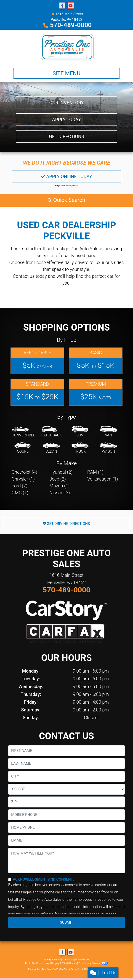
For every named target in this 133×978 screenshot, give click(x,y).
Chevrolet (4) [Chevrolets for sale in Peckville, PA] (24, 472)
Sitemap (72, 963)
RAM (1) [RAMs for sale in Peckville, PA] (95, 472)
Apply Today (66, 119)
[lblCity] (66, 776)
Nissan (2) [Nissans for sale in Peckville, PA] (59, 492)
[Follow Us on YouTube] (70, 5)
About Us (56, 959)
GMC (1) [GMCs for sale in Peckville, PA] (20, 492)
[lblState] (66, 789)
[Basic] (95, 360)
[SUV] (80, 432)
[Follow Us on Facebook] (62, 5)
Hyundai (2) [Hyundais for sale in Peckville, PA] (60, 472)
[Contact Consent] (9, 879)
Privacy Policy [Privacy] (82, 959)
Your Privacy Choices (93, 963)
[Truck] (80, 448)
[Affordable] (37, 360)
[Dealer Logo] (66, 47)
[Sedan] (51, 448)
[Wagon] (108, 448)
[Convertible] (23, 432)
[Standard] (37, 392)
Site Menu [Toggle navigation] (66, 73)
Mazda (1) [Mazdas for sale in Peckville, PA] (59, 486)
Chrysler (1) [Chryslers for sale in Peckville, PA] (23, 479)
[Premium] (95, 392)
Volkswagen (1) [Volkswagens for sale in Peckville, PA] (102, 479)
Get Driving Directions (66, 523)
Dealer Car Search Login (37, 963)
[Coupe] (22, 448)
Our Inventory (66, 102)
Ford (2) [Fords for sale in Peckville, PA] (19, 486)
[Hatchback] (51, 432)
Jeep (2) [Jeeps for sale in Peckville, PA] (57, 479)
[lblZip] (66, 801)
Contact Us (68, 959)
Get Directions (66, 136)
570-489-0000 (71, 25)
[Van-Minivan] (108, 432)
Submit (66, 922)
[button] (66, 200)
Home (47, 959)
